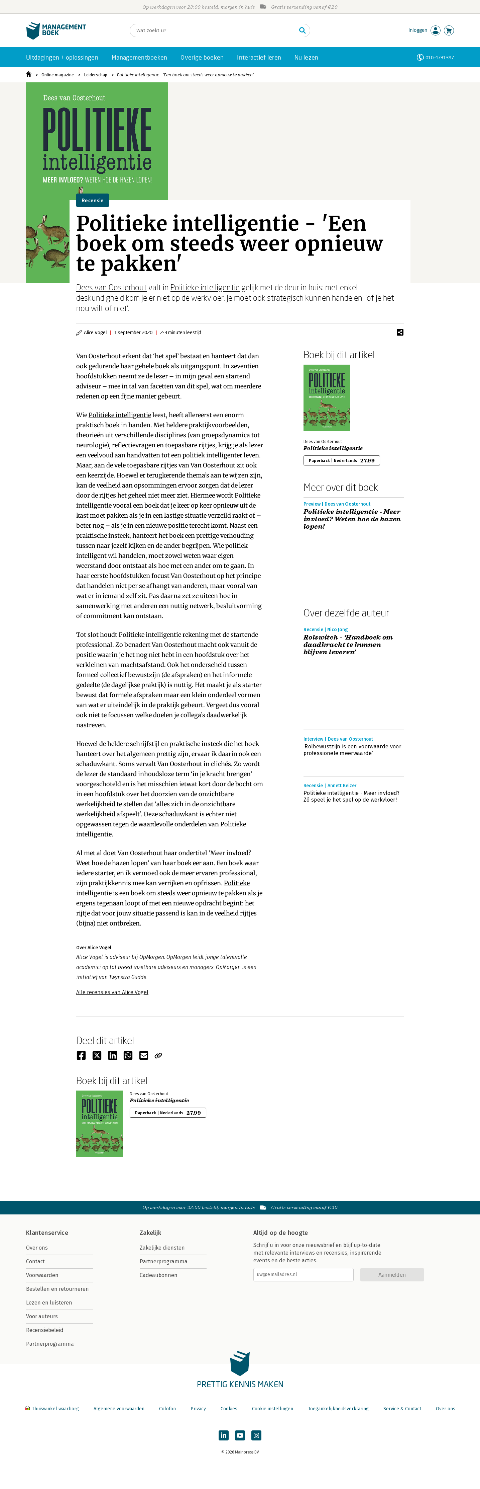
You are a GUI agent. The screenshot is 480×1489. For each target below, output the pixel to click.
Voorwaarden (42, 1275)
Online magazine (57, 74)
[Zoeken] (213, 30)
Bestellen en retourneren (57, 1289)
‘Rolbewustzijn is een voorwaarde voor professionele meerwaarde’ (352, 749)
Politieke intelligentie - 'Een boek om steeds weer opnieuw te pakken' (185, 74)
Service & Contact (402, 1409)
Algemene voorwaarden (119, 1409)
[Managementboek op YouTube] (240, 1435)
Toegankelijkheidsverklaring (338, 1409)
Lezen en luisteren (49, 1302)
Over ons (37, 1248)
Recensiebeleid (45, 1330)
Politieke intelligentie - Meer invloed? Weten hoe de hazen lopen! (352, 519)
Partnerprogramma (50, 1344)
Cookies (229, 1409)
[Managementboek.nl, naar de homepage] (56, 38)
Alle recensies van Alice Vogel (112, 992)
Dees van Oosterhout (111, 287)
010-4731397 (440, 57)
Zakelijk (150, 1233)
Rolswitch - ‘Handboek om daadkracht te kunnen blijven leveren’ (348, 645)
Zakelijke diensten (162, 1248)
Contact (35, 1261)
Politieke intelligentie (205, 287)
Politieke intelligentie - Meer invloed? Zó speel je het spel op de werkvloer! (351, 796)
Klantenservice (47, 1233)
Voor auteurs (42, 1316)
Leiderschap (95, 74)
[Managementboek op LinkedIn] (224, 1435)
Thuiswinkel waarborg (52, 1409)
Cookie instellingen (272, 1409)
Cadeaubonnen (158, 1275)
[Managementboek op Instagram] (256, 1435)
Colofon (167, 1409)
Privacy (198, 1409)
